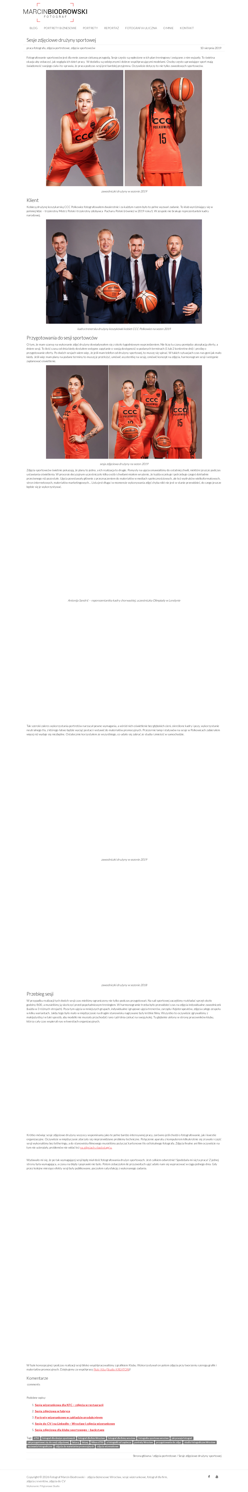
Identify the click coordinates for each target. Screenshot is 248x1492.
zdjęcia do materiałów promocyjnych (75, 1446)
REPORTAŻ (111, 28)
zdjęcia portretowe (58, 48)
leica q (75, 1442)
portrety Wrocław (143, 1442)
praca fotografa (36, 48)
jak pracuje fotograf (182, 1438)
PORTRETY (90, 28)
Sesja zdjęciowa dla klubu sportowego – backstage (69, 1430)
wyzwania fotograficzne (40, 1446)
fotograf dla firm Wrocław (91, 1438)
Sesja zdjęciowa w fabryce (52, 1411)
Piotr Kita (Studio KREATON (111, 1369)
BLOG (34, 28)
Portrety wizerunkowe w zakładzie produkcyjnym (69, 1417)
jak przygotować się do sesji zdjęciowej (48, 1442)
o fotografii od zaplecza (119, 1442)
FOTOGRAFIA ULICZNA (141, 28)
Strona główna (142, 1456)
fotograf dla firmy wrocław (121, 1438)
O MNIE (168, 28)
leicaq (85, 1442)
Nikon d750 (97, 1442)
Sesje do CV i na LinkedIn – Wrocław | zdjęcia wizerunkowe (75, 1423)
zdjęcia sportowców (83, 48)
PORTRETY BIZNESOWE (60, 28)
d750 (36, 1438)
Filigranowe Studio (50, 1486)
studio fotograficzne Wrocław (199, 1442)
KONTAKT (187, 28)
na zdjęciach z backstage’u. (96, 1147)
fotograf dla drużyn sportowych (58, 1438)
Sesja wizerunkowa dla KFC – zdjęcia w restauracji (69, 1405)
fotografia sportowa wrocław (154, 1438)
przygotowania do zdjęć (168, 1442)
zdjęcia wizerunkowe (107, 1446)
